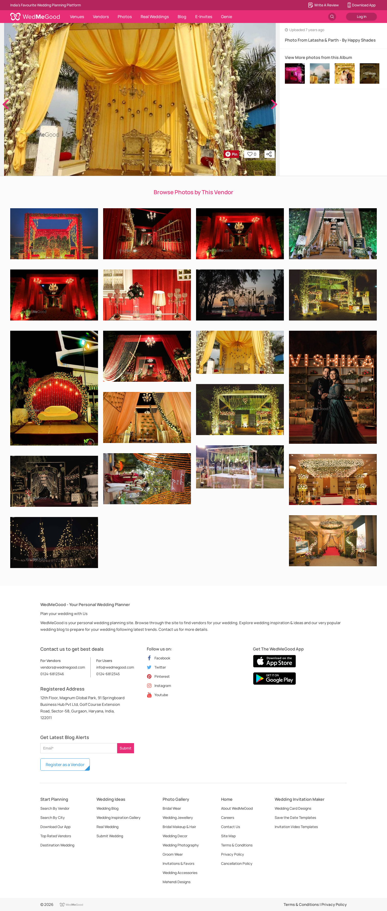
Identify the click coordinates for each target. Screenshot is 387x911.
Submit (125, 748)
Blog (182, 16)
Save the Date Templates (295, 817)
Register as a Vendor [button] (65, 764)
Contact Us (230, 826)
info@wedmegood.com (115, 667)
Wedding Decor (175, 835)
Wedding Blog (107, 808)
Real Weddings (155, 16)
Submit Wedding (109, 835)
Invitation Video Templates (296, 826)
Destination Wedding (57, 845)
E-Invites (203, 16)
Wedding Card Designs (293, 808)
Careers (227, 817)
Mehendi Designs (176, 881)
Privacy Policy (232, 854)
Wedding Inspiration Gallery (118, 817)
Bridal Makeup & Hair (179, 826)
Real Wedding (107, 826)
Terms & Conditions (236, 845)
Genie (226, 16)
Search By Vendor (54, 808)
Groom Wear (173, 854)
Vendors (101, 16)
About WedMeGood (237, 808)
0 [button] (251, 154)
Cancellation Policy (236, 863)
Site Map (228, 835)
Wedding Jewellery (178, 817)
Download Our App (55, 826)
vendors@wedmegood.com (62, 667)
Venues (77, 16)
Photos (125, 16)
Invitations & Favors (178, 863)
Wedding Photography (181, 845)
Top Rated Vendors (55, 835)
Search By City (52, 817)
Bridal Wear (172, 808)
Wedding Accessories (180, 872)
